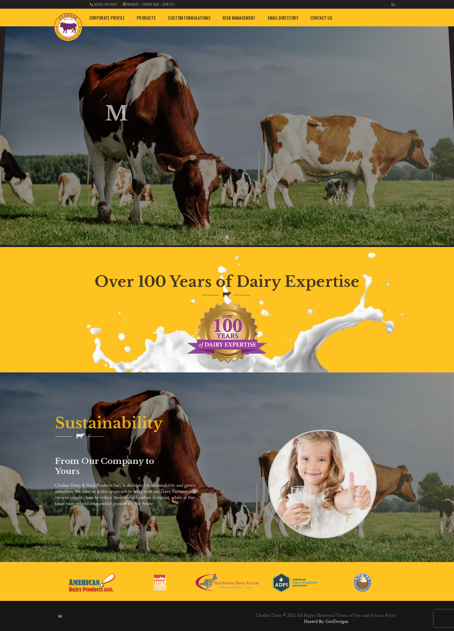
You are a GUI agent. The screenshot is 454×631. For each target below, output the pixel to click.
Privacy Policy (383, 615)
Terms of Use (348, 615)
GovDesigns (336, 621)
